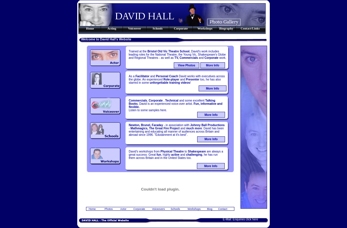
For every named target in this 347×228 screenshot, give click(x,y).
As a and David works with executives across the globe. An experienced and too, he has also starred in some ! (177, 79)
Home (92, 209)
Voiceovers (158, 209)
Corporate (139, 209)
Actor (123, 209)
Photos (108, 209)
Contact (222, 209)
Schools (175, 209)
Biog (209, 209)
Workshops (194, 209)
